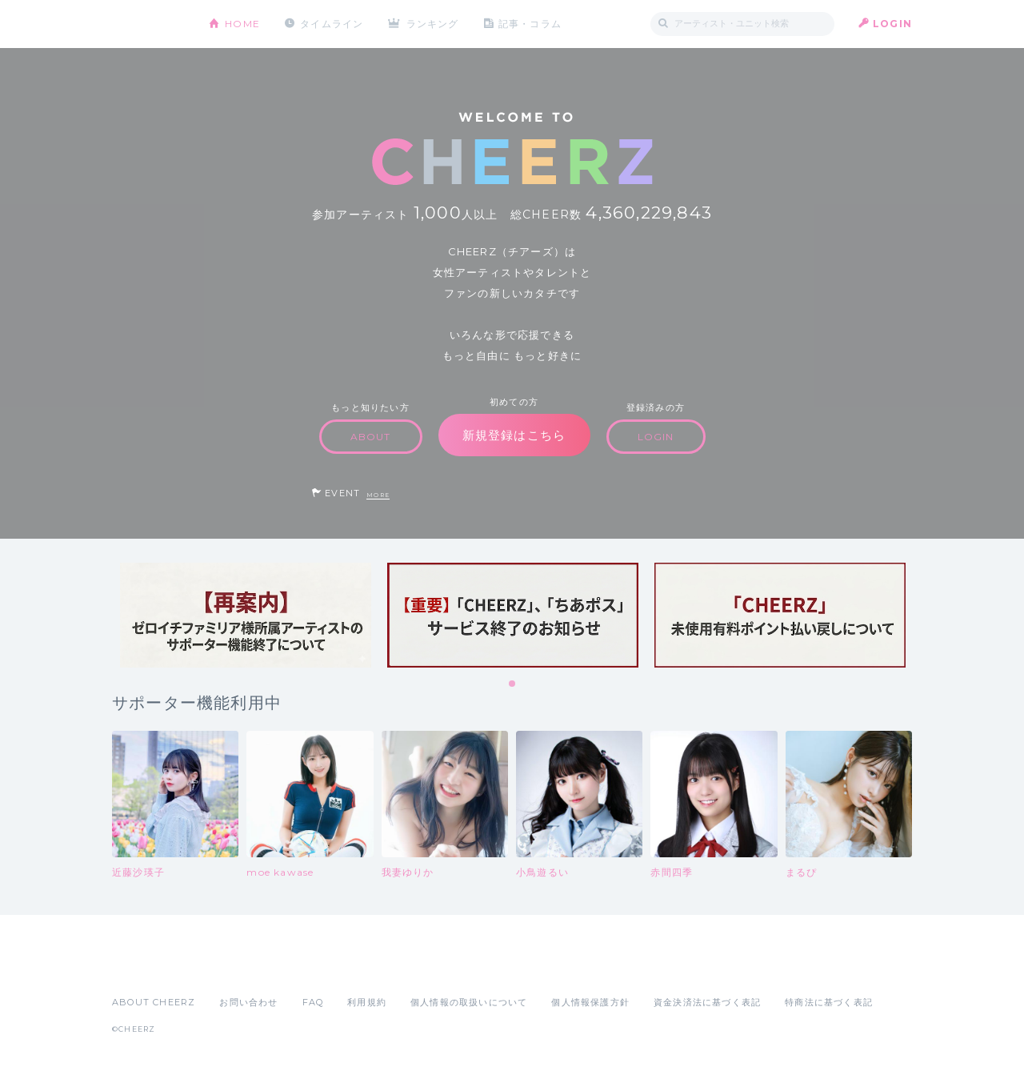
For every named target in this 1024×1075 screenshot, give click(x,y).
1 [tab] (513, 684)
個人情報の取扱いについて (468, 1002)
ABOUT (370, 437)
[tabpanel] (245, 615)
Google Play (234, 967)
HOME (242, 24)
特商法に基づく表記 (829, 1002)
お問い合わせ (248, 1002)
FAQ (313, 1002)
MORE (378, 495)
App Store (149, 967)
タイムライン (331, 24)
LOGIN (892, 24)
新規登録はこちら (514, 435)
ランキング (432, 24)
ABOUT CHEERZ (153, 1002)
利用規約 (366, 1002)
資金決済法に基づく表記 (707, 1002)
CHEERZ (148, 24)
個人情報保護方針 (590, 1002)
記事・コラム (530, 24)
